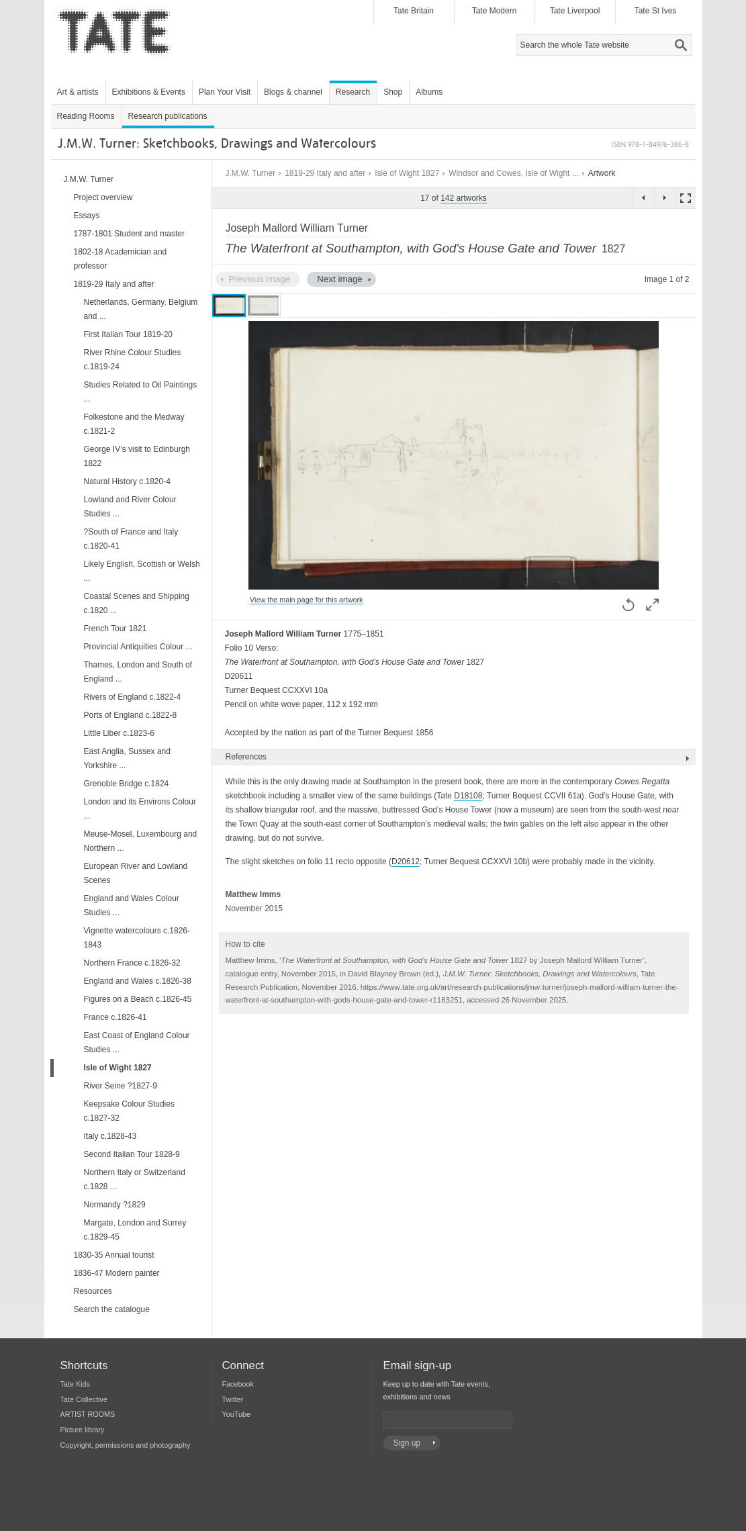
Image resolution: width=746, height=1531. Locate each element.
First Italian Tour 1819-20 (128, 334)
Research (353, 92)
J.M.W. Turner (251, 173)
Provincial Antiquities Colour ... (138, 646)
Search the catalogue (112, 1309)
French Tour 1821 (115, 628)
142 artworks (463, 198)
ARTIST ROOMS (87, 1414)
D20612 (405, 861)
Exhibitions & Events (148, 92)
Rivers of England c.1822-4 (132, 697)
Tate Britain (413, 10)
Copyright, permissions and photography (125, 1445)
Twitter (233, 1399)
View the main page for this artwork (306, 600)
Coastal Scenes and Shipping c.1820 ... (136, 603)
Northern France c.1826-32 (132, 963)
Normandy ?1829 (115, 1204)
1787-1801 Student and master (129, 233)
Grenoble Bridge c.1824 (126, 783)
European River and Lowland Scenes (136, 873)
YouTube (236, 1414)
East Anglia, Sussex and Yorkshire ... (127, 758)
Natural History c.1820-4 (127, 481)
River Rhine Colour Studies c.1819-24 (132, 359)
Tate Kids (75, 1384)
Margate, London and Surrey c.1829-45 (135, 1230)
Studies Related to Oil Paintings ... (140, 392)
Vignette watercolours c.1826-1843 (137, 937)
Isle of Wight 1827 (407, 173)
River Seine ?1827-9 (120, 1086)
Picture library (82, 1430)
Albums (429, 92)
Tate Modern (494, 10)
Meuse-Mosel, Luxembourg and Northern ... (140, 841)
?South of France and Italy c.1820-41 (131, 539)
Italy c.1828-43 (110, 1136)
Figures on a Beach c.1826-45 (138, 999)
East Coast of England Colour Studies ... (137, 1042)
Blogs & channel (293, 92)
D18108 (468, 795)
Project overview (103, 197)
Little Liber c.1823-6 (119, 733)
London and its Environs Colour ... (140, 809)
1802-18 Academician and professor (120, 259)
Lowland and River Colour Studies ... (130, 506)
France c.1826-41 (115, 1017)
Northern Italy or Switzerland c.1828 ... (134, 1179)
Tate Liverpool (575, 10)
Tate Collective (83, 1399)
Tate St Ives (656, 10)
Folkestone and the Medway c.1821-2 (134, 424)
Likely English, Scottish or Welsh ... (142, 571)
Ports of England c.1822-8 (130, 715)
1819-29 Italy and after (325, 173)
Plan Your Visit (224, 92)
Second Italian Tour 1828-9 (132, 1154)
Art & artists (78, 92)
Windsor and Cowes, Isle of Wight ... (513, 173)
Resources (93, 1291)
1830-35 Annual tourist (114, 1255)
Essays (87, 215)
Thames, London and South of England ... (138, 672)
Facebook (238, 1384)
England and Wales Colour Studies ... (131, 905)
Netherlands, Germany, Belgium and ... (141, 309)
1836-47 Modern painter (117, 1273)
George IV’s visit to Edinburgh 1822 (137, 456)
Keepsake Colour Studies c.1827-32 (129, 1111)
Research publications (167, 116)
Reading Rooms (86, 116)
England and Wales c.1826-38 (137, 981)
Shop (392, 92)
